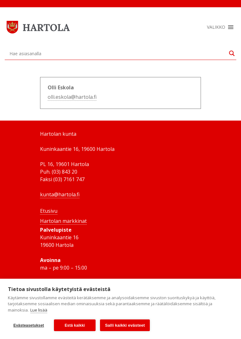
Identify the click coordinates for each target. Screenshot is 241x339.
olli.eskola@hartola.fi (72, 96)
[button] (216, 27)
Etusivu (48, 210)
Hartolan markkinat (63, 220)
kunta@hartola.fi (59, 194)
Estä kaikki (75, 325)
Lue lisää (38, 310)
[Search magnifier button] (231, 53)
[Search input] (117, 53)
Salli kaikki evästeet (125, 325)
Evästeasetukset (28, 325)
